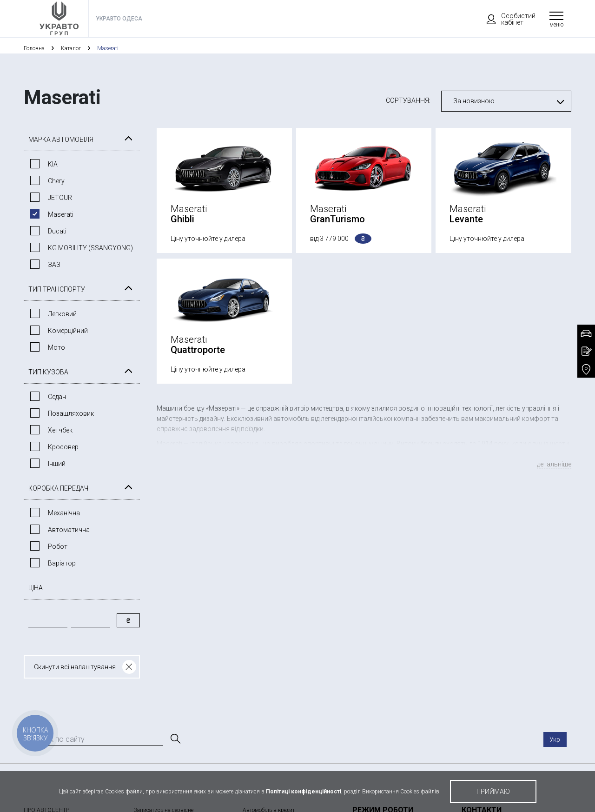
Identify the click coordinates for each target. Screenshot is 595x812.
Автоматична (69, 529)
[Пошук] (174, 739)
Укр (554, 739)
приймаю (493, 791)
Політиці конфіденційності (303, 791)
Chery (56, 181)
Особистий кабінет (507, 19)
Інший (57, 463)
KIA (53, 164)
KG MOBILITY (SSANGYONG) (90, 248)
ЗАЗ (54, 264)
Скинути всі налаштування (75, 667)
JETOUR (60, 197)
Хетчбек (60, 430)
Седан (57, 396)
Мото (56, 347)
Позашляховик (71, 413)
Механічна (64, 513)
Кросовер (63, 447)
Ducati (57, 231)
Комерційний (68, 330)
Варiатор (62, 563)
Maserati (60, 214)
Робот (57, 546)
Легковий (62, 314)
